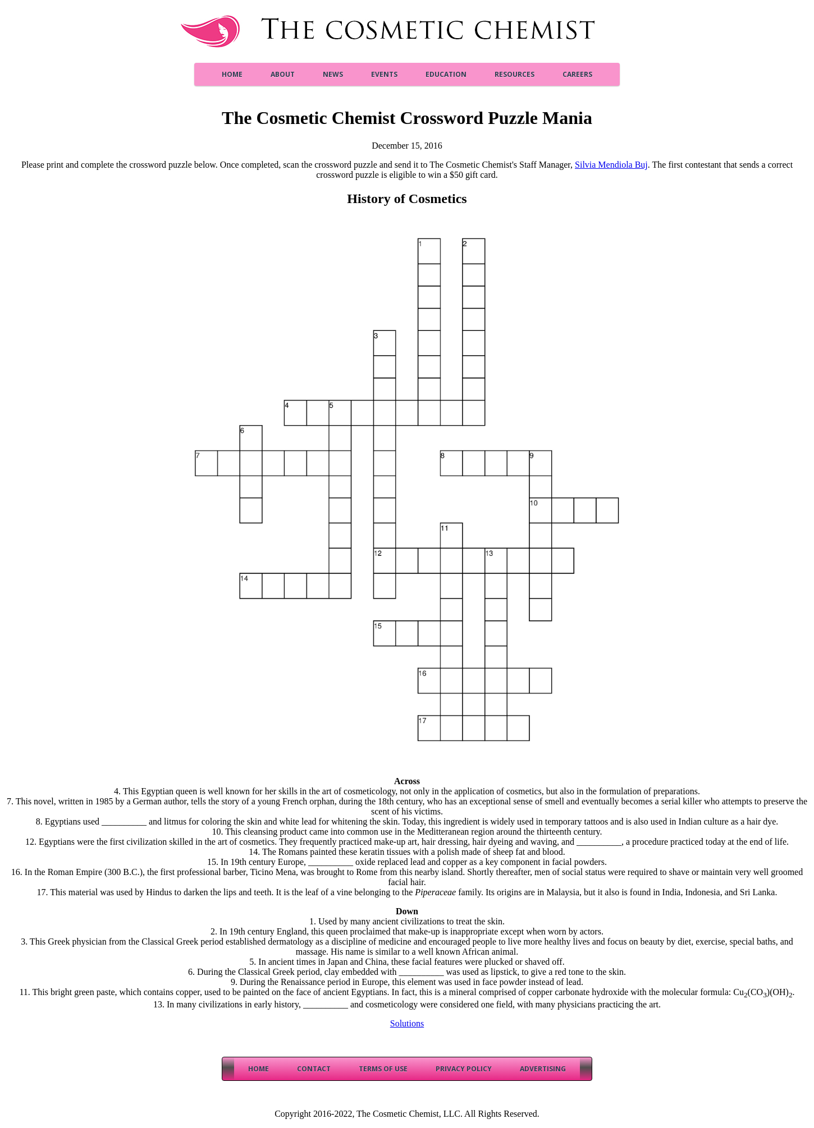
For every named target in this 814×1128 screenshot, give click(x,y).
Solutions (407, 1023)
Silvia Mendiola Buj (611, 164)
